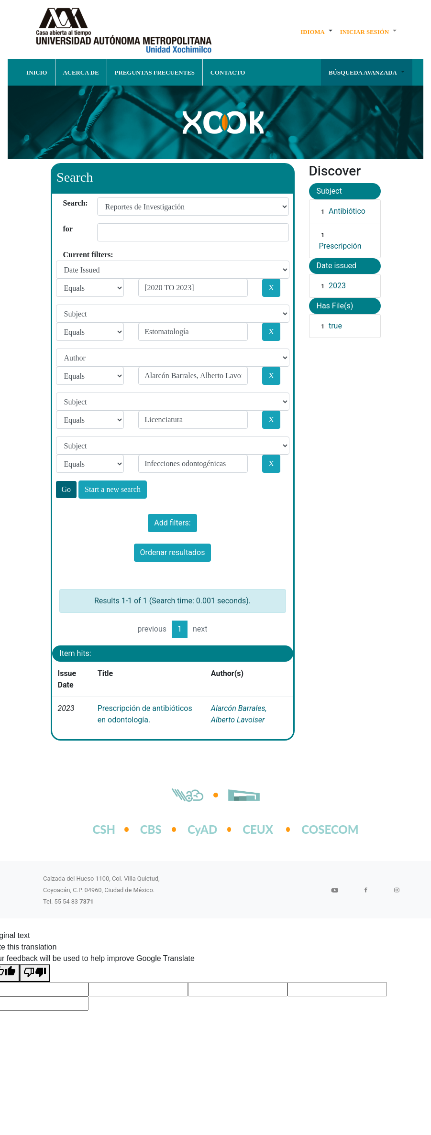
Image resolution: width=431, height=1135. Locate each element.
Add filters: (172, 522)
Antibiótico (347, 211)
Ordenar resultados (172, 552)
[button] (316, 31)
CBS (151, 829)
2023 (337, 285)
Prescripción (340, 246)
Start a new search (113, 489)
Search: (66, 203)
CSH (104, 829)
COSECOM (319, 829)
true (335, 325)
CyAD (202, 829)
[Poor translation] (35, 973)
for (66, 229)
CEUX (258, 829)
